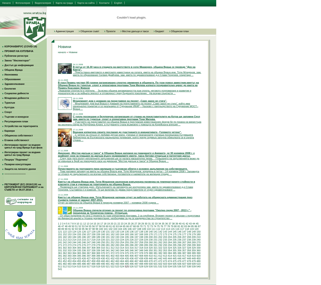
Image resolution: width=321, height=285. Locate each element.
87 (199, 226)
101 (106, 229)
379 (146, 253)
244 (74, 242)
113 (163, 229)
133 (117, 231)
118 (187, 229)
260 (151, 242)
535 (175, 266)
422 (65, 258)
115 (173, 229)
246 (84, 242)
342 (113, 250)
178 (189, 234)
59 (103, 226)
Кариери (9, 130)
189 (98, 237)
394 (74, 255)
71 (144, 226)
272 (65, 245)
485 (79, 263)
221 (108, 239)
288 (141, 245)
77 (165, 226)
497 (136, 263)
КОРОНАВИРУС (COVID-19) (20, 46)
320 (151, 247)
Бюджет (159, 31)
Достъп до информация (19, 65)
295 (175, 245)
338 (93, 250)
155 (79, 234)
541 (60, 269)
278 (93, 245)
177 (184, 234)
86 (196, 226)
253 (117, 242)
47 (62, 226)
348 (141, 250)
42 (187, 223)
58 (100, 226)
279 (98, 245)
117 (182, 229)
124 (74, 231)
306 (84, 247)
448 (189, 258)
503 (165, 263)
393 (70, 255)
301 (60, 247)
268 (189, 242)
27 (135, 223)
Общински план (180, 31)
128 (93, 231)
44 (193, 223)
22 (118, 223)
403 (117, 255)
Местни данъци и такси (135, 31)
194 (122, 237)
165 (127, 234)
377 (136, 253)
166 (132, 234)
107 (134, 229)
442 (160, 258)
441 (155, 258)
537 (184, 266)
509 (194, 263)
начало (62, 52)
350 (151, 250)
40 (180, 223)
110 (149, 229)
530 (151, 266)
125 (79, 231)
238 (189, 239)
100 (101, 229)
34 (159, 223)
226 (132, 239)
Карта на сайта (86, 3)
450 (198, 258)
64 (120, 226)
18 (105, 223)
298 (189, 245)
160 (103, 234)
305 (79, 247)
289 (146, 245)
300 (198, 245)
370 (103, 253)
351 (155, 250)
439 (146, 258)
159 (98, 234)
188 (93, 237)
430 (103, 258)
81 (178, 226)
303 (70, 247)
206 (179, 237)
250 (103, 242)
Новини (73, 52)
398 (93, 255)
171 (155, 234)
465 (127, 261)
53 (83, 226)
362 (65, 253)
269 (194, 242)
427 (89, 258)
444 (170, 258)
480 (198, 261)
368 (93, 253)
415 (175, 255)
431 (108, 258)
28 (139, 223)
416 (179, 255)
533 (165, 266)
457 (89, 261)
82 (182, 226)
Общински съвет (89, 31)
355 (175, 250)
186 (84, 237)
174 (170, 234)
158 (93, 234)
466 (132, 261)
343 (117, 250)
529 (146, 266)
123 (70, 231)
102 (111, 229)
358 (189, 250)
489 (98, 263)
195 (127, 237)
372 (113, 253)
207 (184, 237)
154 (74, 234)
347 (136, 250)
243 (70, 242)
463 (117, 261)
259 (146, 242)
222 (113, 239)
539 (194, 266)
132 (113, 231)
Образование (12, 79)
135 (127, 231)
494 (122, 263)
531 (155, 266)
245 (79, 242)
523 (117, 266)
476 (179, 261)
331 (60, 250)
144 (170, 231)
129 (98, 231)
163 (117, 234)
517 (89, 266)
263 (165, 242)
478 (189, 261)
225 (127, 239)
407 (136, 255)
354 (170, 250)
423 (70, 258)
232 (160, 239)
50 (73, 226)
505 (175, 263)
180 (198, 234)
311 (108, 247)
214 (74, 239)
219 (98, 239)
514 (74, 266)
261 (155, 242)
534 (170, 266)
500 (151, 263)
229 (146, 239)
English (118, 3)
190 (103, 237)
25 (129, 223)
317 (136, 247)
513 (70, 266)
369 (98, 253)
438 (141, 258)
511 (60, 266)
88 (59, 229)
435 (127, 258)
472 (160, 261)
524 (122, 266)
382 (160, 253)
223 (117, 239)
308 (93, 247)
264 (170, 242)
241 (60, 242)
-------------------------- (15, 173)
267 (184, 242)
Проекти (110, 31)
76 (161, 226)
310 (103, 247)
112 (158, 229)
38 (173, 223)
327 (184, 247)
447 (184, 258)
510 (198, 263)
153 (70, 234)
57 (96, 226)
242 (65, 242)
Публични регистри (16, 55)
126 (84, 231)
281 (108, 245)
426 (84, 258)
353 (165, 250)
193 (117, 237)
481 (60, 263)
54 (86, 226)
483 (70, 263)
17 (101, 223)
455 (79, 261)
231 (155, 239)
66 (127, 226)
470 (151, 261)
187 (89, 237)
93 (76, 229)
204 (170, 237)
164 (122, 234)
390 (198, 253)
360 (198, 250)
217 (89, 239)
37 (170, 223)
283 (117, 245)
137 (136, 231)
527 (136, 266)
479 (194, 261)
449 (194, 258)
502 (160, 263)
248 (93, 242)
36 (166, 223)
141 (155, 231)
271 (60, 245)
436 (132, 258)
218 (93, 239)
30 (146, 223)
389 (194, 253)
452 (65, 261)
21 (115, 223)
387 (184, 253)
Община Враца (13, 70)
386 (179, 253)
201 (155, 237)
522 (113, 266)
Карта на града (64, 3)
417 (184, 255)
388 (189, 253)
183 (70, 237)
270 (198, 242)
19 (108, 223)
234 (170, 239)
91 (69, 229)
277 (89, 245)
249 (98, 242)
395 (79, 255)
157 (89, 234)
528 (141, 266)
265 (175, 242)
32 (153, 223)
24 (125, 223)
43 (190, 223)
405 (127, 255)
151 (60, 234)
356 (179, 250)
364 (74, 253)
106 (130, 229)
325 (175, 247)
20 (112, 223)
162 (113, 234)
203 (165, 237)
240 (198, 239)
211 (60, 239)
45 (197, 223)
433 (117, 258)
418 (189, 255)
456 (84, 261)
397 (89, 255)
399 (98, 255)
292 (160, 245)
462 (113, 261)
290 (151, 245)
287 (136, 245)
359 (194, 250)
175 (175, 234)
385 (175, 253)
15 (94, 223)
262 (160, 242)
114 (168, 229)
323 (165, 247)
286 (132, 245)
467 (136, 261)
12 (84, 223)
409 (146, 255)
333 (70, 250)
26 (132, 223)
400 (103, 255)
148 (189, 231)
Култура (9, 107)
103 (115, 229)
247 (89, 242)
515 (79, 266)
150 (198, 231)
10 (77, 223)
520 (103, 266)
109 (144, 229)
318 (141, 247)
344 (122, 250)
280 (103, 245)
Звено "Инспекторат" (17, 60)
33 (156, 223)
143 (165, 231)
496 (132, 263)
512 (65, 266)
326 (179, 247)
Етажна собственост (16, 140)
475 (175, 261)
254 (122, 242)
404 (122, 255)
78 (168, 226)
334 (74, 250)
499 (146, 263)
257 (136, 242)
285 (127, 245)
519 (98, 266)
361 (60, 253)
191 (108, 237)
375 (127, 253)
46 (59, 226)
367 (89, 253)
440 (151, 258)
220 (103, 239)
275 (79, 245)
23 (122, 223)
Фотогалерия (22, 3)
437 (136, 258)
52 (79, 226)
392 (65, 255)
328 (189, 247)
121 (60, 231)
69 (137, 226)
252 (113, 242)
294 (170, 245)
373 (117, 253)
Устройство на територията (21, 126)
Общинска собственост (18, 135)
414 (170, 255)
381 (155, 253)
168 (141, 234)
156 (84, 234)
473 (165, 261)
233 (165, 239)
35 (163, 223)
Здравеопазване (14, 84)
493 (117, 263)
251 (108, 242)
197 (136, 237)
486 (84, 263)
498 (141, 263)
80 (175, 226)
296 (179, 245)
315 (127, 247)
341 (108, 250)
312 (113, 247)
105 (125, 229)
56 (93, 226)
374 (122, 253)
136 (132, 231)
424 (74, 258)
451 (60, 261)
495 (127, 263)
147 (184, 231)
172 (160, 234)
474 (170, 261)
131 (108, 231)
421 (60, 258)
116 (177, 229)
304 (74, 247)
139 (146, 231)
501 (155, 263)
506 (179, 263)
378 (141, 253)
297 (184, 245)
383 (165, 253)
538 (189, 266)
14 (91, 223)
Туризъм (9, 102)
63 (117, 226)
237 (184, 239)
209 (194, 237)
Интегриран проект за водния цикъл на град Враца (22, 153)
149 (194, 231)
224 (122, 239)
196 (132, 237)
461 (108, 261)
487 (89, 263)
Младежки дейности (16, 98)
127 (89, 231)
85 (192, 226)
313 (117, 247)
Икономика (11, 74)
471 (155, 261)
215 (79, 239)
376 (132, 253)
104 (120, 229)
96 (86, 229)
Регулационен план (16, 121)
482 (65, 263)
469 (146, 261)
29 (142, 223)
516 (84, 266)
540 (198, 266)
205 (175, 237)
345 (127, 250)
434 (122, 258)
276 (84, 245)
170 (151, 234)
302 (65, 247)
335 (79, 250)
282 (113, 245)
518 (93, 266)
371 (108, 253)
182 (65, 237)
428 (93, 258)
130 (103, 231)
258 (141, 242)
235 (175, 239)
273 (70, 245)
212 (65, 239)
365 (79, 253)
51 (76, 226)
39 (176, 223)
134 (122, 231)
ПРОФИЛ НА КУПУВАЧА (18, 51)
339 (98, 250)
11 (81, 223)
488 (93, 263)
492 (113, 263)
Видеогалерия (43, 3)
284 (122, 245)
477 (184, 261)
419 (194, 255)
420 (198, 255)
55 (90, 226)
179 (194, 234)
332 (65, 250)
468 (141, 261)
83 (185, 226)
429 (98, 258)
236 (179, 239)
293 (165, 245)
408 (141, 255)
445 (175, 258)
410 (151, 255)
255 (127, 242)
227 (136, 239)
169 (146, 234)
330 (198, 247)
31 (149, 223)
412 (160, 255)
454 (74, 261)
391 (60, 255)
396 (84, 255)
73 (151, 226)
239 (194, 239)
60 (107, 226)
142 (160, 231)
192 (113, 237)
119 (192, 229)
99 (96, 229)
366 (84, 253)
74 (155, 226)
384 (170, 253)
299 (194, 245)
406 (132, 255)
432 (113, 258)
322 (160, 247)
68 (134, 226)
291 (155, 245)
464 (122, 261)
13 (88, 223)
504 (170, 263)
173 (165, 234)
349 (146, 250)
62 (114, 226)
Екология (10, 88)
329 (194, 247)
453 (70, 261)
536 (179, 266)
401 (108, 255)
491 (108, 263)
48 (66, 226)
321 (155, 247)
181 (60, 237)
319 (146, 247)
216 (84, 239)
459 (98, 261)
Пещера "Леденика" (16, 159)
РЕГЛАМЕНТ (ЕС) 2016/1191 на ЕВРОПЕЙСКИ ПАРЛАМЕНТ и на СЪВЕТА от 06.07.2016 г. (23, 187)
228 (141, 239)
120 (196, 229)
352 (160, 250)
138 (141, 231)
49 (69, 226)
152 (65, 234)
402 (113, 255)
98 (93, 229)
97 (90, 229)
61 (110, 226)
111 (153, 229)
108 (139, 229)
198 (141, 237)
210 (198, 237)
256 (132, 242)
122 (65, 231)
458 (93, 261)
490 (103, 263)
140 (151, 231)
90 (66, 229)
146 (179, 231)
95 (83, 229)
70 (141, 226)
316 (132, 247)
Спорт (8, 112)
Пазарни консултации (17, 164)
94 (79, 229)
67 (131, 226)
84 (189, 226)
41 (183, 223)
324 (170, 247)
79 (172, 226)
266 (179, 242)
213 (70, 239)
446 (179, 258)
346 (132, 250)
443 (165, 258)
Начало (6, 3)
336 (84, 250)
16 (98, 223)
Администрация (65, 31)
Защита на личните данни (20, 169)
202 (160, 237)
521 (108, 266)
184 (74, 237)
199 (146, 237)
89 (62, 229)
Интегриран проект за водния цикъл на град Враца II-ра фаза (23, 146)
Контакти (104, 3)
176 (179, 234)
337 (89, 250)
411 (155, 255)
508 (189, 263)
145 (175, 231)
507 (184, 263)
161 (108, 234)
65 (124, 226)
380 (151, 253)
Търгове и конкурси (16, 116)
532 (160, 266)
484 (74, 263)
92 (73, 229)
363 (70, 253)
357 (184, 250)
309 (98, 247)
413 (165, 255)
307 (89, 247)
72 (148, 226)
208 (189, 237)
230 (151, 239)
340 (103, 250)
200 (151, 237)
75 (158, 226)
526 (132, 266)
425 (79, 258)
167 (136, 234)
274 (74, 245)
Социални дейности (16, 93)
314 (122, 247)
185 (79, 237)
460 (103, 261)
